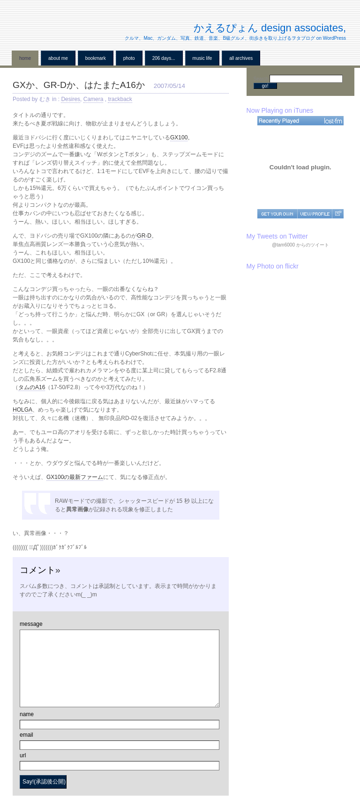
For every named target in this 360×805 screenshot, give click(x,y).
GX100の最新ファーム (74, 477)
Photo (129, 58)
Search (262, 78)
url (23, 755)
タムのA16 (31, 387)
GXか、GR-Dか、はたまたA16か (79, 85)
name (27, 714)
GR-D (144, 235)
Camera (93, 99)
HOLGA (22, 409)
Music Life (202, 58)
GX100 (179, 137)
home (25, 58)
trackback (120, 99)
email (26, 735)
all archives (241, 58)
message (31, 624)
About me (58, 58)
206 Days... (163, 58)
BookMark (95, 58)
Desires (70, 99)
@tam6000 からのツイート (300, 244)
